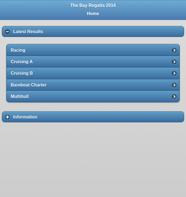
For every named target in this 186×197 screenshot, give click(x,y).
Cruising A (22, 61)
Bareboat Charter (29, 85)
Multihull (20, 96)
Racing (18, 50)
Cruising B (22, 73)
